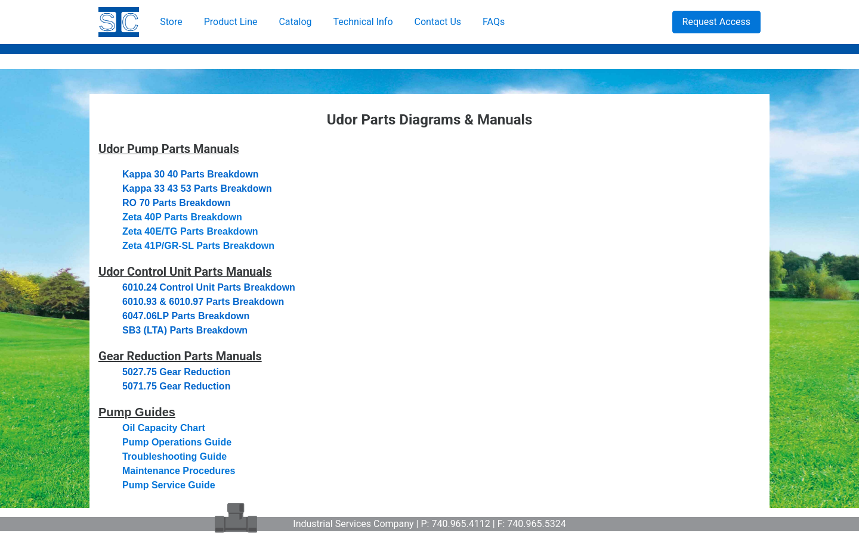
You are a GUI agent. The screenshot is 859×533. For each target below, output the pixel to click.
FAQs (494, 21)
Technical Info (363, 21)
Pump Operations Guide (176, 442)
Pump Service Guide (168, 485)
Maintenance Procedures (178, 471)
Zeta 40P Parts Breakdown (182, 217)
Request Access (716, 21)
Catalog (295, 21)
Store (171, 21)
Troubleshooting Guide (174, 456)
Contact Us (438, 21)
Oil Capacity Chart (163, 428)
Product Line (231, 21)
